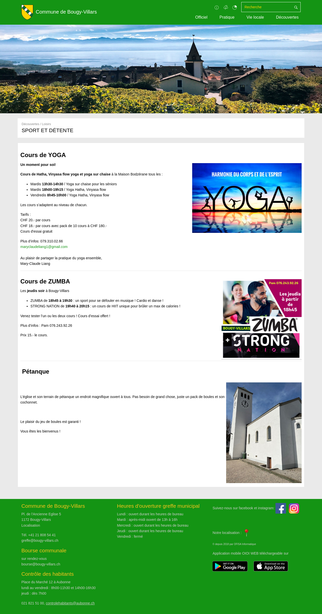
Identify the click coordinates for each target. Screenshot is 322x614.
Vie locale (255, 17)
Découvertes (287, 17)
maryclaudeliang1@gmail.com (44, 247)
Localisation (30, 525)
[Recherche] (266, 7)
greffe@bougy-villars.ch (39, 540)
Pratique (226, 17)
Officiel (201, 17)
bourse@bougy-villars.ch (40, 564)
